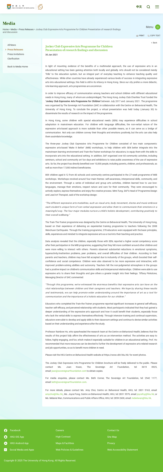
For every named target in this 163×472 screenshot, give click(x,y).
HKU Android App (16, 443)
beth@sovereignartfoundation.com (69, 382)
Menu (153, 27)
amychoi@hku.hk (54, 394)
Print (141, 35)
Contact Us (113, 430)
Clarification (13, 58)
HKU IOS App (14, 437)
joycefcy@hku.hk (145, 394)
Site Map (112, 436)
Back (155, 43)
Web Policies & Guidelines (69, 449)
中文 (139, 6)
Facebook (12, 430)
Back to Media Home (17, 66)
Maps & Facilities (65, 443)
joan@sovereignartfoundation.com (69, 371)
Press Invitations (15, 54)
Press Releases (26, 29)
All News (11, 45)
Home (6, 29)
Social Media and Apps (19, 449)
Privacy (111, 443)
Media (14, 29)
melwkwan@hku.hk (141, 398)
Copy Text (155, 35)
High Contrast (63, 436)
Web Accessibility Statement (122, 449)
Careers (60, 430)
